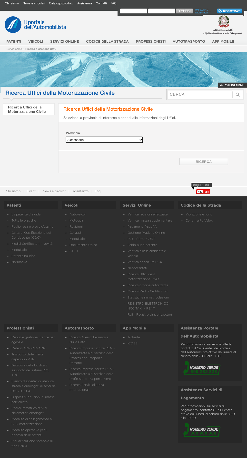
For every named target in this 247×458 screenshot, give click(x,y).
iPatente (134, 337)
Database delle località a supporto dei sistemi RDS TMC (30, 370)
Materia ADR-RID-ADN (28, 348)
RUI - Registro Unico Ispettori (150, 314)
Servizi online (14, 48)
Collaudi (75, 232)
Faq (97, 191)
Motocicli (76, 220)
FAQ (114, 3)
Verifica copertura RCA (145, 262)
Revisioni (76, 226)
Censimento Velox (199, 220)
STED (73, 251)
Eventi (31, 191)
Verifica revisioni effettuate (148, 214)
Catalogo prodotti (61, 3)
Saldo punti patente (142, 245)
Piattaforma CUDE (142, 239)
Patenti (14, 205)
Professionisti (20, 328)
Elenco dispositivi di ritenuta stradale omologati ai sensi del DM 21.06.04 (33, 386)
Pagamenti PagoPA (142, 226)
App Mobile (134, 328)
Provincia (73, 133)
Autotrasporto (79, 328)
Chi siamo (12, 3)
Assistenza (84, 3)
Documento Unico (83, 245)
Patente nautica (23, 256)
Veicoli (72, 205)
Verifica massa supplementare (150, 220)
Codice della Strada (201, 205)
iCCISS (133, 343)
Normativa (19, 262)
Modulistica (19, 250)
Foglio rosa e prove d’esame (32, 226)
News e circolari (34, 3)
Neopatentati (137, 268)
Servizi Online (137, 205)
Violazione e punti (199, 214)
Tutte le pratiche (23, 220)
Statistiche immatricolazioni (148, 297)
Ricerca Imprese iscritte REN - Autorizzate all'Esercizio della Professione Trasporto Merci (91, 374)
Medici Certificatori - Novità (31, 243)
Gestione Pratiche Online (146, 232)
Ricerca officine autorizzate (148, 285)
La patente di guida (25, 214)
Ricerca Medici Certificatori (148, 291)
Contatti (101, 3)
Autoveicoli (77, 214)
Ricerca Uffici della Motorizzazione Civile (27, 109)
